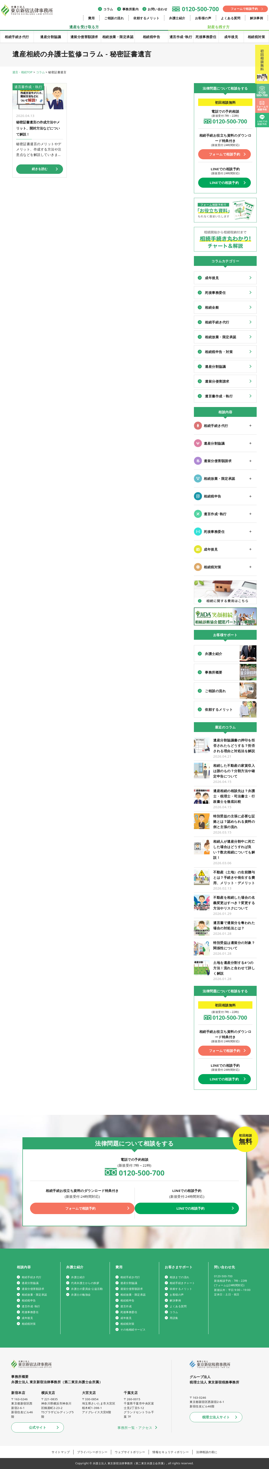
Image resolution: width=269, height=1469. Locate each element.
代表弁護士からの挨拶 (85, 1283)
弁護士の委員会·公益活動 (87, 1289)
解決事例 (256, 18)
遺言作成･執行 (180, 36)
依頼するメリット (146, 18)
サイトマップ (61, 1452)
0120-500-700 (200, 9)
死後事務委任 (205, 36)
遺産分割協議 (50, 36)
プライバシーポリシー (92, 1452)
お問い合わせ (157, 9)
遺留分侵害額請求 (84, 36)
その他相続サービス (133, 1329)
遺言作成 (126, 1306)
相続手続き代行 (17, 36)
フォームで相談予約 (244, 9)
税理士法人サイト (216, 1417)
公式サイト (37, 1427)
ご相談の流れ (114, 18)
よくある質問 (230, 18)
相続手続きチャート (182, 1283)
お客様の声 (203, 18)
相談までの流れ (179, 1277)
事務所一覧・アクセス (134, 1427)
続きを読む (39, 168)
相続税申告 (151, 36)
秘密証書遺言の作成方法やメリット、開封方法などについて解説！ (37, 127)
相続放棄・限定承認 (118, 36)
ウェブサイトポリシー (130, 1452)
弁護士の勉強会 (81, 1295)
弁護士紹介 (177, 18)
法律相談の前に (206, 1452)
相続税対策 (256, 36)
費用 (91, 18)
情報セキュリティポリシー (170, 1452)
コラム (108, 9)
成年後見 (231, 36)
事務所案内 (130, 9)
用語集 (174, 1318)
